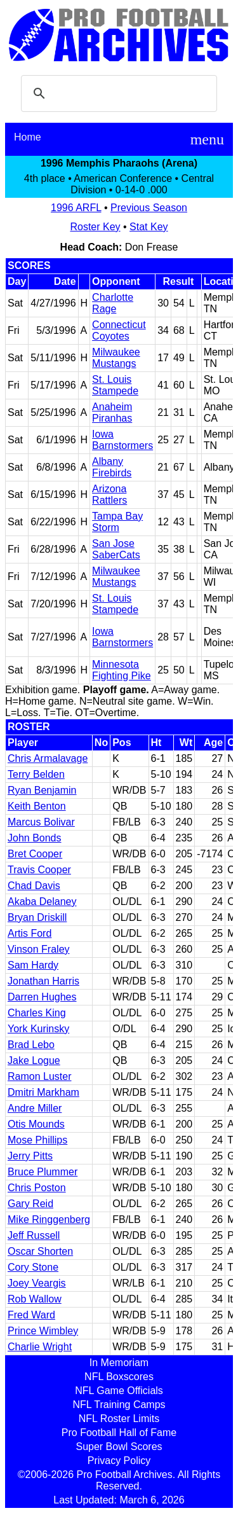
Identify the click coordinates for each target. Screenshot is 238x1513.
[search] (117, 93)
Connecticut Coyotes (119, 330)
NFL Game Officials (119, 1390)
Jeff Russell (34, 1235)
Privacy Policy (119, 1460)
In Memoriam (119, 1362)
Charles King (37, 1012)
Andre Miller (35, 1108)
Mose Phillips (37, 1140)
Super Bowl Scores (119, 1446)
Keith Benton (37, 806)
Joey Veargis (37, 1283)
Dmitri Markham (43, 1092)
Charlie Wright (40, 1346)
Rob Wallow (35, 1299)
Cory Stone (33, 1267)
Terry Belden (36, 774)
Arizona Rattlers (109, 494)
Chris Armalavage (48, 758)
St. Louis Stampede (115, 385)
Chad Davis (34, 885)
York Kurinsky (38, 1028)
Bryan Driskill (37, 917)
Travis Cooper (39, 869)
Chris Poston (37, 1187)
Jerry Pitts (30, 1155)
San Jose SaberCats (116, 549)
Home (27, 137)
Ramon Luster (40, 1076)
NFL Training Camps (118, 1404)
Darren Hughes (42, 996)
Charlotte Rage (112, 303)
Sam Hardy (33, 965)
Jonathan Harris (43, 981)
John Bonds (35, 837)
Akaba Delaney (42, 901)
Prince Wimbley (43, 1330)
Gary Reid (30, 1203)
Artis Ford (29, 933)
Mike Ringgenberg (49, 1219)
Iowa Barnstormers (122, 440)
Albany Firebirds (111, 467)
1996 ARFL (76, 207)
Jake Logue (34, 1060)
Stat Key (148, 226)
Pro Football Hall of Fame (119, 1432)
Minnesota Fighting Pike (121, 670)
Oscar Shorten (40, 1251)
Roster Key (95, 226)
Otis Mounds (36, 1124)
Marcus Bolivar (41, 822)
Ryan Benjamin (42, 790)
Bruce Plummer (42, 1171)
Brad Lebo (31, 1044)
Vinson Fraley (39, 949)
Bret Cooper (35, 853)
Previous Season (148, 207)
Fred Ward (31, 1314)
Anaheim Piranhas (112, 412)
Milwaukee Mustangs (116, 358)
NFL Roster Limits (119, 1418)
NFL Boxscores (119, 1376)
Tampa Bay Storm (117, 522)
